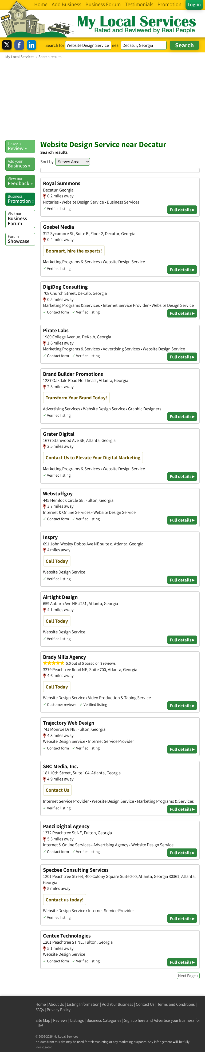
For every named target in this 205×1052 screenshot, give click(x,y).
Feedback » (21, 181)
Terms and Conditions (176, 1004)
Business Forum (21, 219)
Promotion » (21, 198)
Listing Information (83, 1004)
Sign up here (134, 1020)
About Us (56, 1004)
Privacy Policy (58, 1009)
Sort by (47, 162)
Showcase (21, 239)
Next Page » (188, 975)
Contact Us (145, 1004)
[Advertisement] (102, 99)
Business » (21, 163)
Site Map (43, 1020)
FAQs (40, 1009)
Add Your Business (117, 1004)
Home (41, 1004)
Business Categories (103, 1020)
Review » (21, 146)
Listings (77, 1020)
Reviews (60, 1020)
